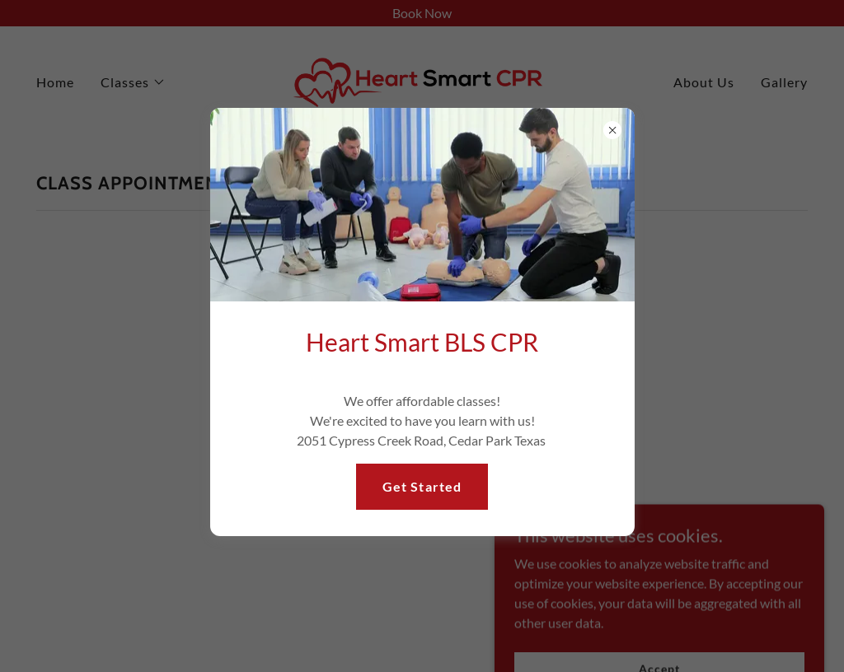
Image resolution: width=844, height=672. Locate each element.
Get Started (421, 486)
